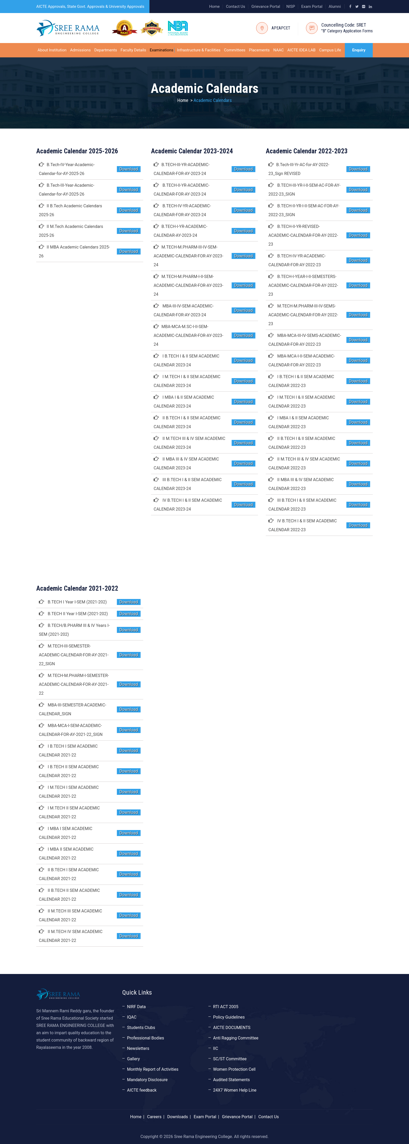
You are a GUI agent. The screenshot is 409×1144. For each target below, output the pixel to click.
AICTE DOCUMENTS (231, 1027)
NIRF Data (136, 1006)
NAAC (278, 50)
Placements (259, 50)
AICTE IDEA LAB (301, 50)
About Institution (52, 50)
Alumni (335, 6)
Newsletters (138, 1048)
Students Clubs (141, 1027)
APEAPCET (281, 28)
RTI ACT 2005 (225, 1006)
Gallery (133, 1058)
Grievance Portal (265, 6)
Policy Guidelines (229, 1017)
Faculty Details (133, 50)
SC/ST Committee (229, 1058)
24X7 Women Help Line (234, 1090)
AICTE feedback (142, 1090)
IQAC (131, 1017)
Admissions (80, 50)
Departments (105, 50)
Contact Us (235, 6)
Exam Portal (311, 6)
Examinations (161, 50)
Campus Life (330, 50)
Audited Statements (231, 1079)
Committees (234, 50)
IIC (215, 1048)
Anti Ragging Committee (235, 1038)
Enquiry (358, 50)
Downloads (177, 1116)
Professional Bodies (145, 1038)
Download (128, 169)
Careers (154, 1116)
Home (214, 6)
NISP (290, 6)
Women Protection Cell (234, 1069)
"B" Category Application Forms (347, 30)
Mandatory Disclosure (147, 1079)
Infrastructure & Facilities (198, 50)
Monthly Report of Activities (152, 1069)
